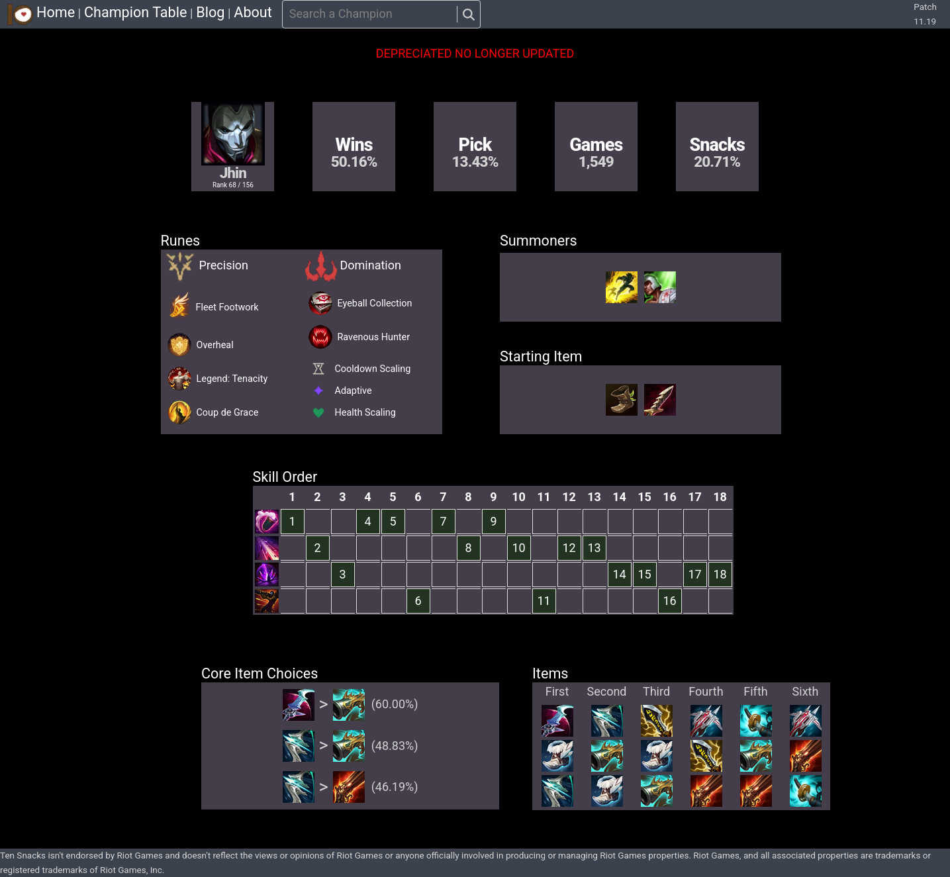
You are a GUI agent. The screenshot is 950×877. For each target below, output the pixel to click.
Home (55, 12)
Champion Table (135, 12)
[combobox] (290, 14)
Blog (210, 12)
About (253, 12)
